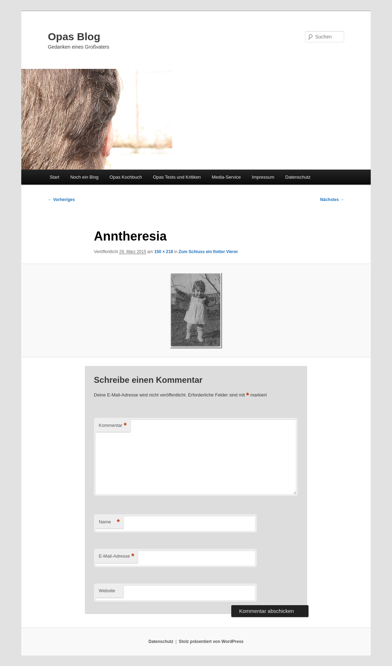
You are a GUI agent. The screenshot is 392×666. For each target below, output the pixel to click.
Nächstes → (332, 199)
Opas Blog (74, 36)
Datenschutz (298, 177)
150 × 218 (163, 251)
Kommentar (113, 426)
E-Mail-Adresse (116, 556)
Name (109, 522)
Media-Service (226, 177)
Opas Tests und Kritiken (177, 177)
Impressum (263, 177)
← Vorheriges (61, 199)
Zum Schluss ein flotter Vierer (208, 251)
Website (107, 590)
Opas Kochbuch (126, 177)
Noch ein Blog (84, 177)
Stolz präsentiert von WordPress (211, 641)
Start (54, 177)
